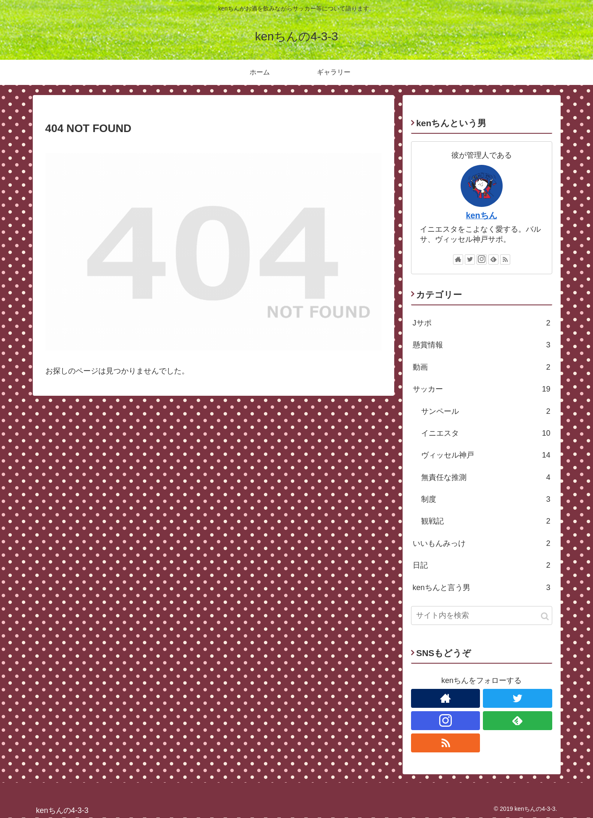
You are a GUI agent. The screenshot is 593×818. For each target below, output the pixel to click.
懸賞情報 (482, 345)
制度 (486, 499)
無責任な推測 (486, 477)
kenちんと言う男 (482, 587)
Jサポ (482, 323)
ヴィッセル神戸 (486, 455)
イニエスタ (486, 433)
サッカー (482, 389)
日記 (482, 565)
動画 (482, 367)
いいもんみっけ (482, 543)
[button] (545, 616)
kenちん (481, 215)
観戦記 (486, 521)
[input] (481, 615)
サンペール (486, 411)
